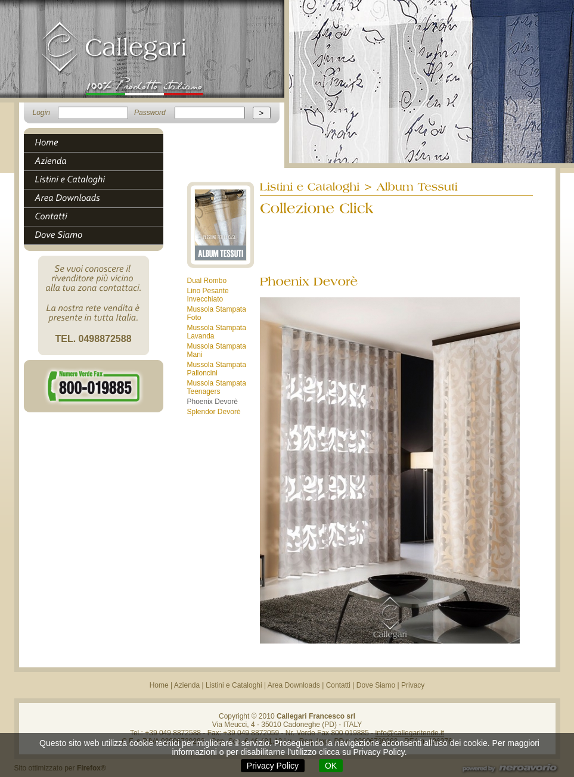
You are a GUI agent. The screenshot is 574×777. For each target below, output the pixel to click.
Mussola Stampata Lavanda (216, 332)
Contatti (338, 685)
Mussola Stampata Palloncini (216, 368)
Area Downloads (294, 685)
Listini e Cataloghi (234, 685)
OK (331, 765)
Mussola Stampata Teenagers (216, 387)
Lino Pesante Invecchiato (208, 295)
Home (159, 685)
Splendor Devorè (214, 412)
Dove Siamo (375, 685)
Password (150, 112)
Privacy (412, 685)
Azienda (187, 685)
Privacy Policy (273, 765)
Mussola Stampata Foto (216, 313)
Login (41, 112)
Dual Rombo (207, 280)
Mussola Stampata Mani (216, 350)
